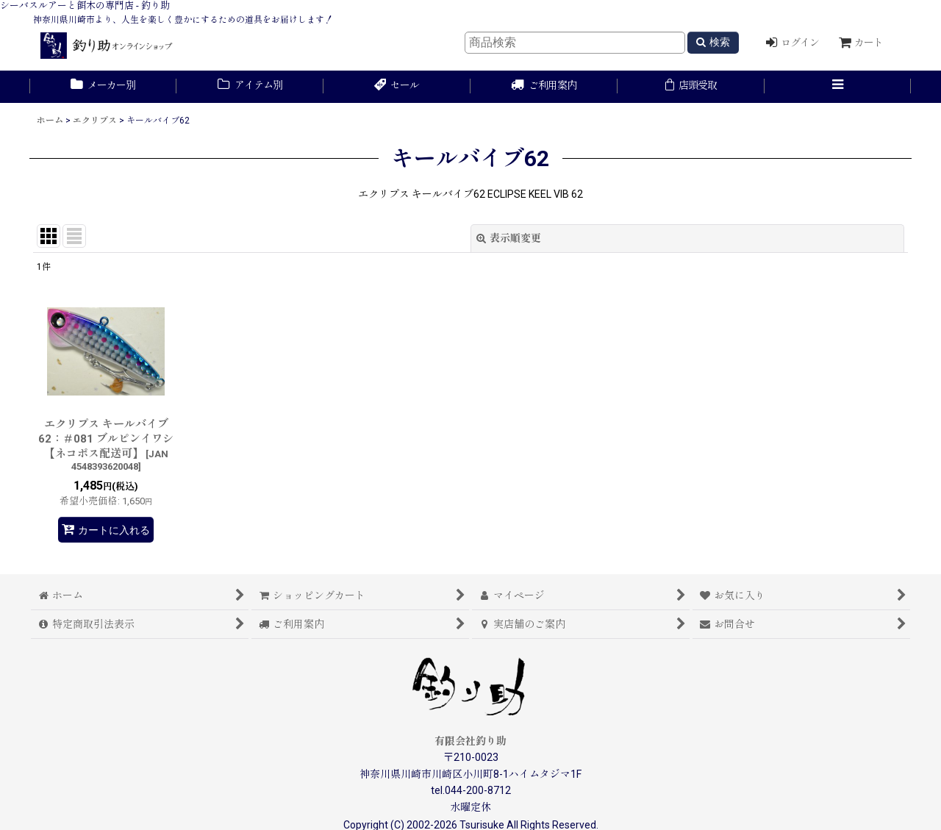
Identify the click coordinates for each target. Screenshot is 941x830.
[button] (838, 87)
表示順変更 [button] (508, 238)
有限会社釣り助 (470, 741)
